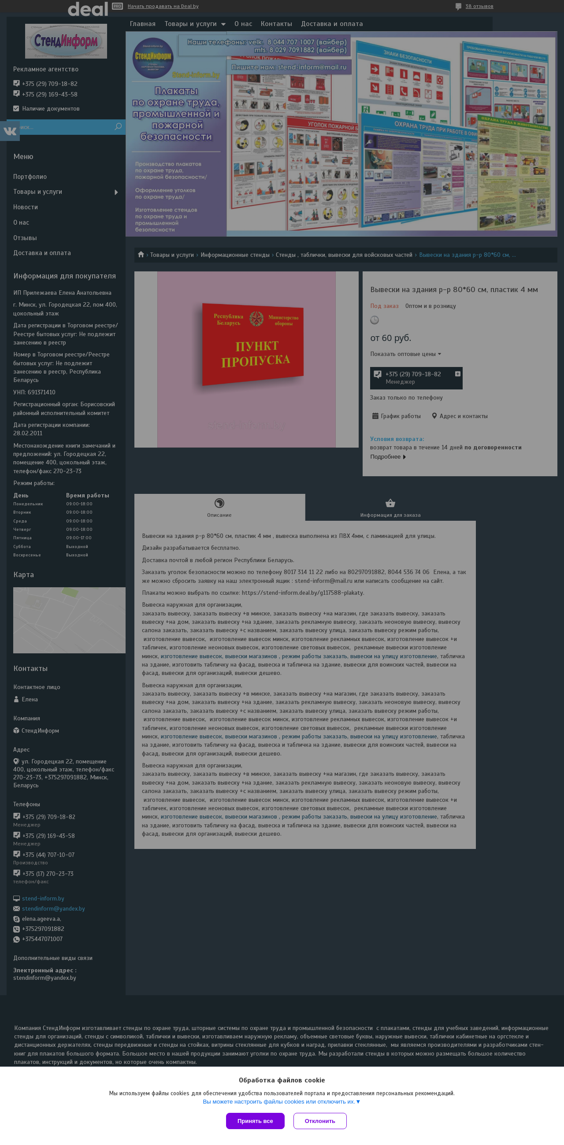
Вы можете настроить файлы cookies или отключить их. (279, 1101)
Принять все (255, 1121)
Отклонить (320, 1121)
